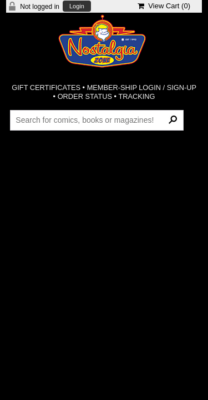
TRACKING (136, 96)
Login (76, 6)
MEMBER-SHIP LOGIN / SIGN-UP (141, 87)
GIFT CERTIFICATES (46, 87)
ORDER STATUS (85, 96)
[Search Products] (97, 120)
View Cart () (164, 6)
